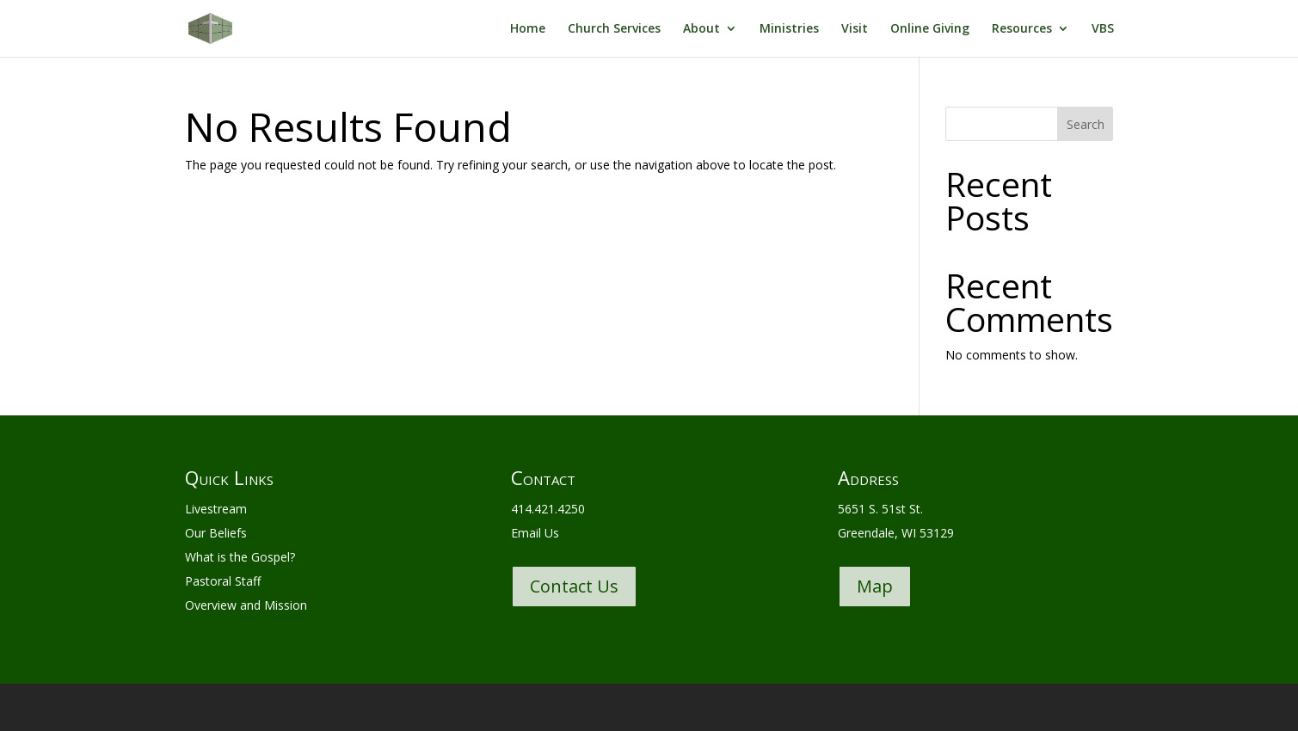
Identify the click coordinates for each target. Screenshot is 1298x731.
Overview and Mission (246, 605)
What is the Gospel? (240, 557)
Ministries (789, 29)
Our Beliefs (216, 533)
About (701, 29)
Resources (1022, 29)
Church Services (614, 29)
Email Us (535, 533)
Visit (854, 29)
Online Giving (929, 29)
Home (527, 29)
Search (1085, 124)
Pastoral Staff (223, 581)
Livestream (216, 509)
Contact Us (574, 586)
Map (875, 586)
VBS (1103, 29)
